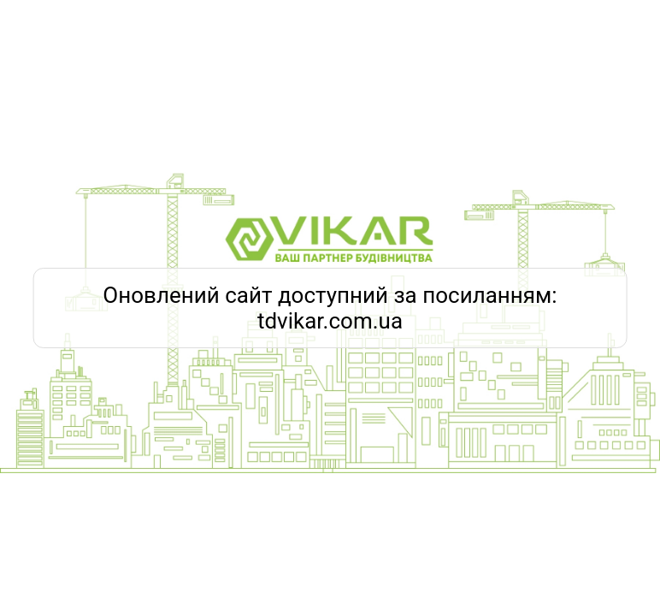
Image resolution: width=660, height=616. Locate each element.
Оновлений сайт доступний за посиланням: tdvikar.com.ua (330, 308)
